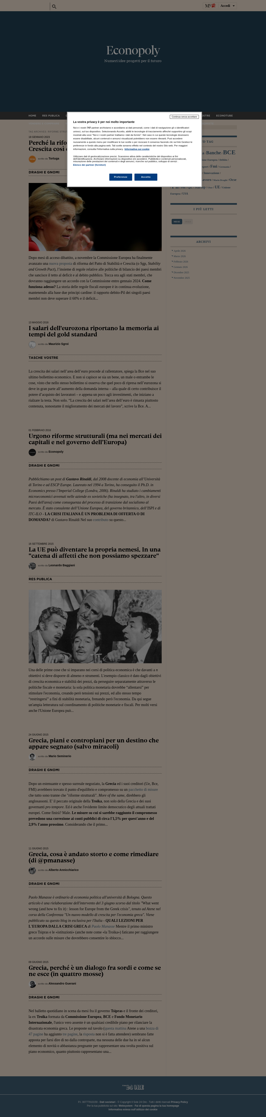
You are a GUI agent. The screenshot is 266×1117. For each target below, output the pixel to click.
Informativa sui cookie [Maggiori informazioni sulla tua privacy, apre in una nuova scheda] (136, 149)
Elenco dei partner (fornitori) (89, 165)
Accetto (146, 177)
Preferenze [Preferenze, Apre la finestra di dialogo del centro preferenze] (120, 177)
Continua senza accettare (184, 116)
